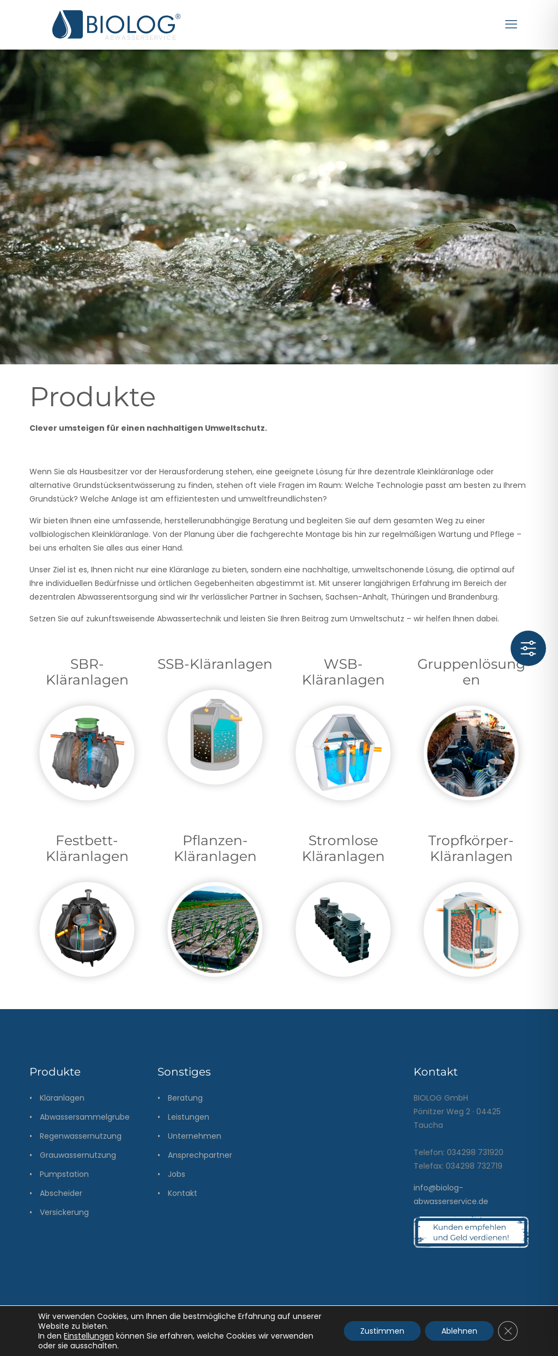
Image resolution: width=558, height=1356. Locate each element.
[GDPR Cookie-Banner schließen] (508, 1331)
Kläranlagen (62, 1097)
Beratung (185, 1097)
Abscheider (61, 1193)
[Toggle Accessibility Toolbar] (528, 648)
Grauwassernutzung (78, 1155)
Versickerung (64, 1212)
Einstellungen (89, 1336)
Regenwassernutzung (81, 1136)
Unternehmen (194, 1136)
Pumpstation (64, 1174)
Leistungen (188, 1116)
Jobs (176, 1174)
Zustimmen (382, 1331)
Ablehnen (459, 1331)
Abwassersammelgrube (85, 1116)
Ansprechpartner (200, 1155)
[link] (86, 753)
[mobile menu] (511, 24)
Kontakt (182, 1193)
